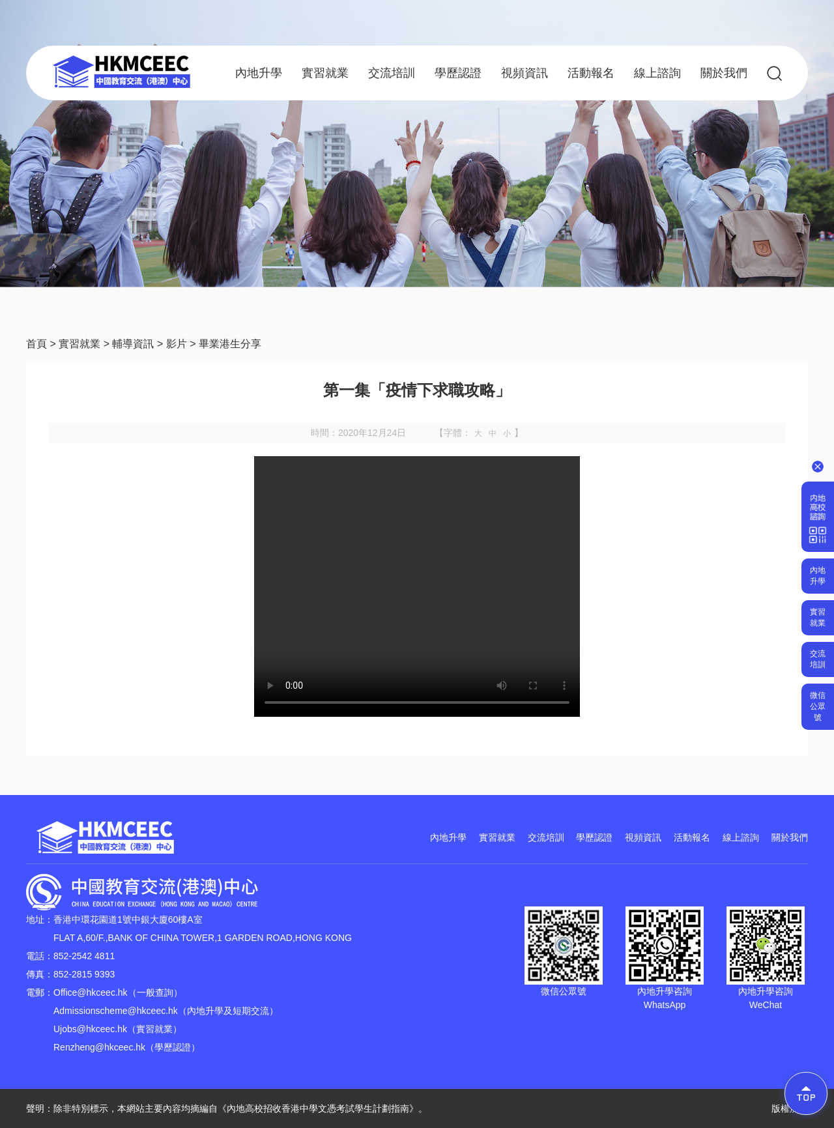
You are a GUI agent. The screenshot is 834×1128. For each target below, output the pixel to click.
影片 (176, 343)
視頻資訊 (524, 73)
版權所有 (789, 1108)
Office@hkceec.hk (90, 992)
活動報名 (591, 73)
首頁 (36, 343)
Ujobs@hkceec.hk (90, 1029)
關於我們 (723, 73)
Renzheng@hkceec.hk (99, 1047)
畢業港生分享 (230, 343)
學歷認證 (458, 73)
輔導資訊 (133, 343)
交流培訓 (391, 73)
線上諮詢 (657, 73)
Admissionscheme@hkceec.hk (115, 1010)
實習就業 (325, 73)
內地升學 (258, 73)
